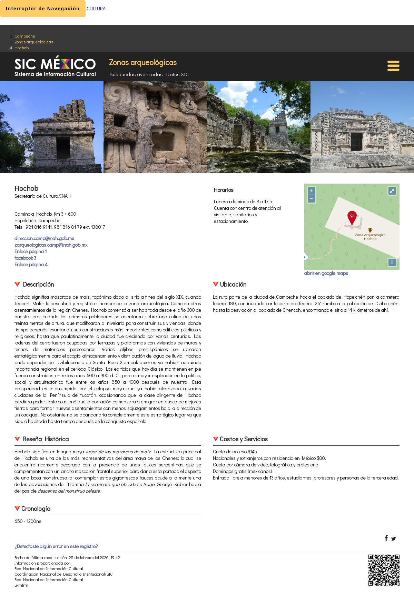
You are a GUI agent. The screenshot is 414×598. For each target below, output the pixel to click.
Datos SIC (177, 74)
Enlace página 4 (31, 264)
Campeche (24, 36)
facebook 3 (25, 258)
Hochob (21, 47)
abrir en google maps (326, 273)
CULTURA (96, 8)
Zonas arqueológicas (33, 41)
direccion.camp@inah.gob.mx (44, 238)
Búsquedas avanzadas (136, 74)
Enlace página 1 (30, 251)
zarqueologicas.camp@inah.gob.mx (50, 244)
